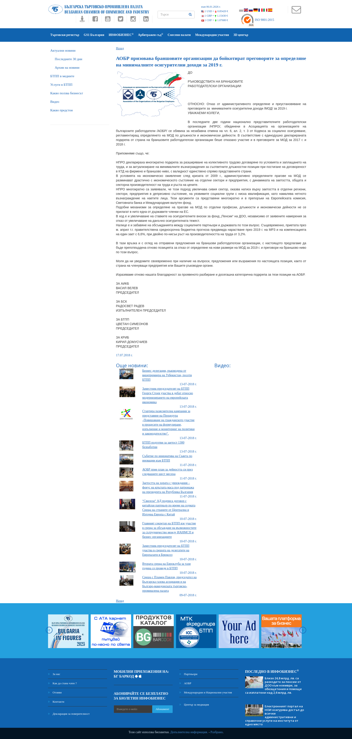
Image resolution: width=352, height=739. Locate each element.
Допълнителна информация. (189, 732)
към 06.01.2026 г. (211, 6)
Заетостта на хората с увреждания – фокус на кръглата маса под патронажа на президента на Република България (168, 487)
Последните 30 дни (68, 59)
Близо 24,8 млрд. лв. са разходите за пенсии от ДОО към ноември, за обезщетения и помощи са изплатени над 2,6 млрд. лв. (273, 685)
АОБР (185, 683)
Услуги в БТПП (61, 84)
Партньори (188, 674)
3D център (240, 35)
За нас (54, 674)
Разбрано (217, 732)
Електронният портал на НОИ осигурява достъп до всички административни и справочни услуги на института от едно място (274, 715)
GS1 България (94, 35)
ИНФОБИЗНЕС (121, 35)
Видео (54, 101)
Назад (120, 48)
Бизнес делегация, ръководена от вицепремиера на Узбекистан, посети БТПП (167, 375)
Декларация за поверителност (69, 713)
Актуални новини (62, 50)
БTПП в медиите (62, 76)
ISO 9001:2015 (257, 20)
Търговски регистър (64, 35)
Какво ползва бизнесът (66, 93)
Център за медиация (194, 704)
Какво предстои (61, 110)
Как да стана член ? (62, 683)
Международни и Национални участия (205, 692)
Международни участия (212, 35)
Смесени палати (179, 35)
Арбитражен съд (150, 35)
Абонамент (162, 709)
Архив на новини (67, 67)
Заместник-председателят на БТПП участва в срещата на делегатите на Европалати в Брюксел (165, 550)
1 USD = (214, 11)
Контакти (56, 701)
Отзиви (55, 692)
